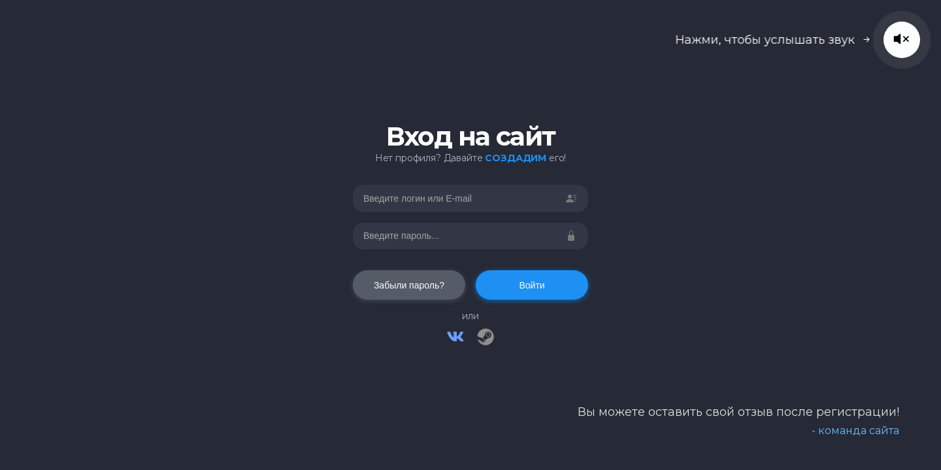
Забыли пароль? (409, 285)
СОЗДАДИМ (515, 158)
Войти (531, 285)
